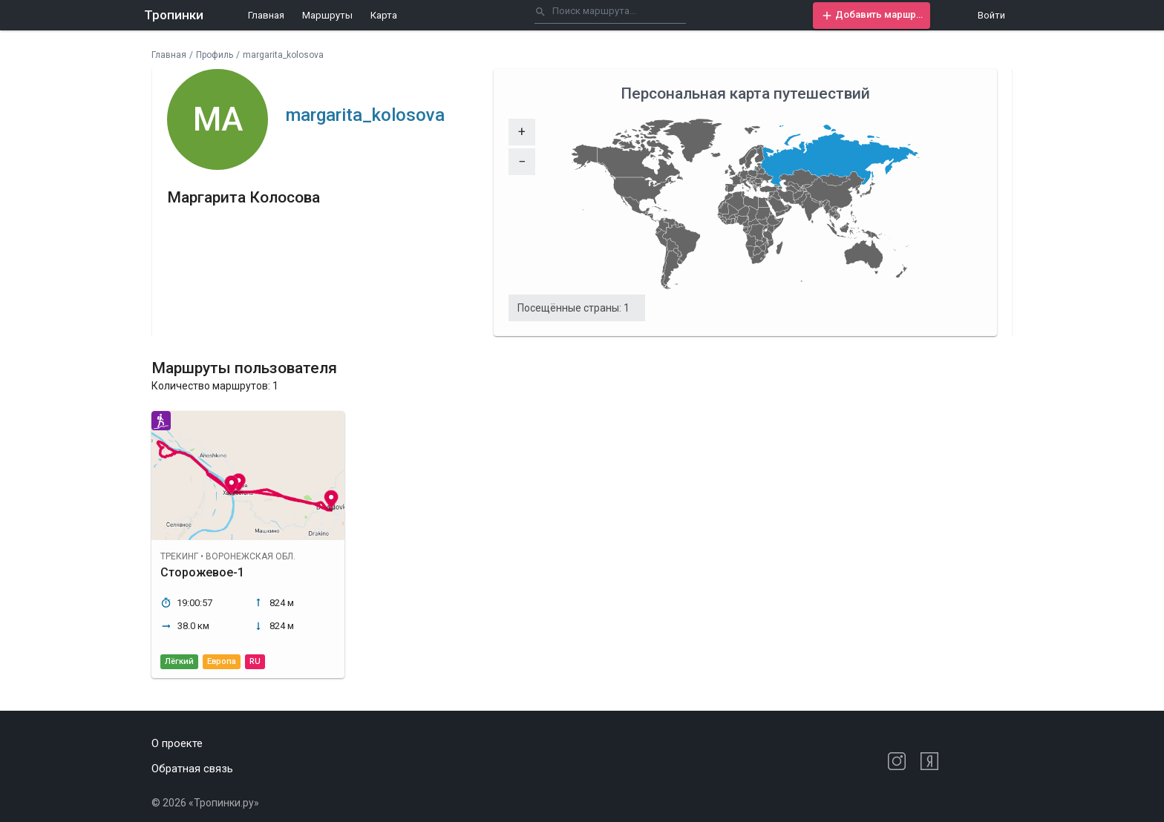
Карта (383, 15)
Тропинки (173, 14)
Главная (266, 15)
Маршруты (327, 15)
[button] (871, 15)
